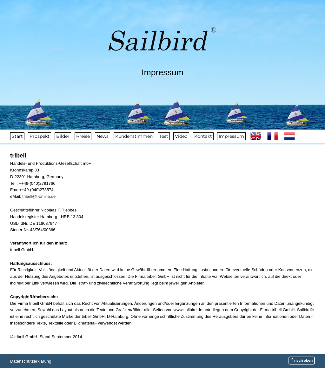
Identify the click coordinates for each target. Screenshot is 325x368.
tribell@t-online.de (39, 196)
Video (181, 136)
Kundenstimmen (134, 136)
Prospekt (40, 136)
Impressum (231, 136)
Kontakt (203, 136)
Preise (83, 136)
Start (17, 136)
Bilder (63, 136)
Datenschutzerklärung (30, 361)
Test (163, 136)
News (102, 136)
